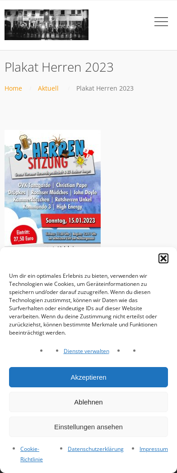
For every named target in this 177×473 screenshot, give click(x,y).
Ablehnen (88, 402)
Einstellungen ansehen (88, 427)
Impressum (154, 449)
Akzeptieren (88, 377)
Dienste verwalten (86, 351)
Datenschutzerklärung (96, 449)
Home (13, 88)
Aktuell (48, 88)
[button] (163, 258)
